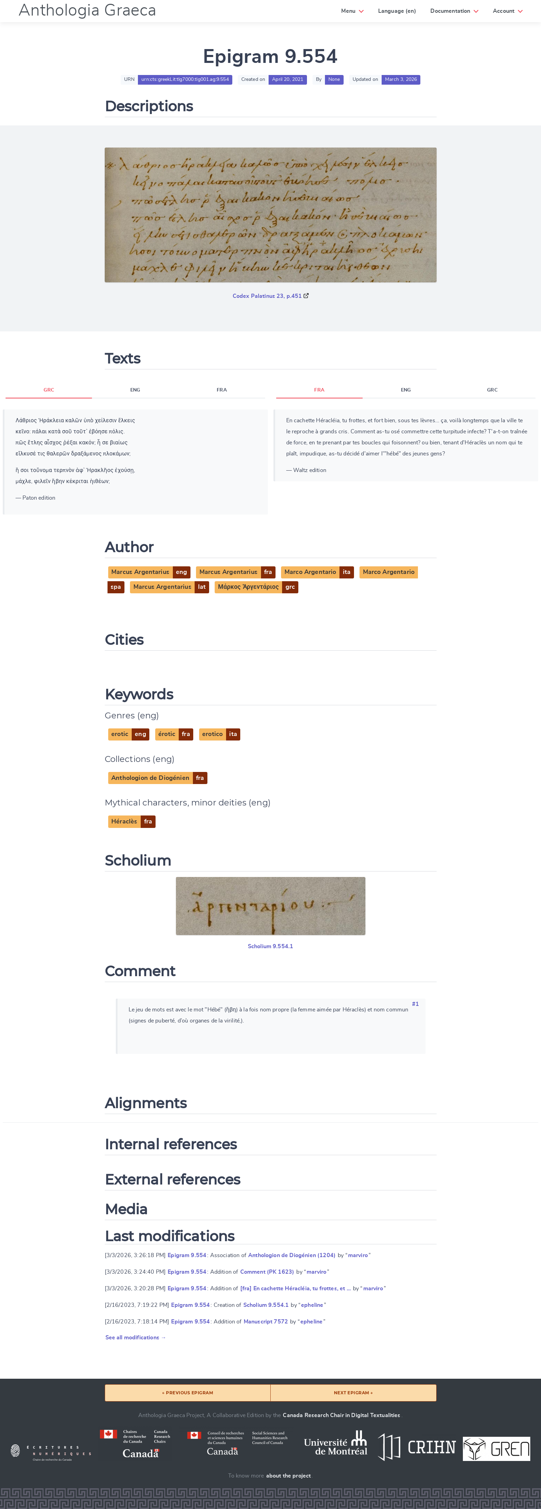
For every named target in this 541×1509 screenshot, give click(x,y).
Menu (348, 11)
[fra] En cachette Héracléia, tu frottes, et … (295, 1288)
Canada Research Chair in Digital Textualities (341, 1415)
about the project (288, 1476)
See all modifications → (136, 1337)
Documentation (450, 11)
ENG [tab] (135, 390)
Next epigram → (353, 1392)
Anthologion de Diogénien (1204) (292, 1255)
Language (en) (397, 11)
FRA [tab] (221, 390)
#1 (415, 1004)
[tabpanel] (135, 462)
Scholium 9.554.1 (270, 946)
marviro (358, 1255)
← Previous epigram (187, 1392)
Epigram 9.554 (187, 1255)
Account (503, 11)
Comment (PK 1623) (267, 1272)
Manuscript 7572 (266, 1321)
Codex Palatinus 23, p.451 (267, 296)
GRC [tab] (49, 390)
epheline (312, 1305)
